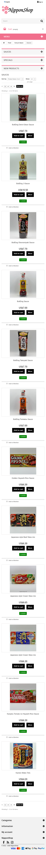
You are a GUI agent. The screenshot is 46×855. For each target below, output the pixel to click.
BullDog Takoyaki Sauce (23, 360)
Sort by (4, 79)
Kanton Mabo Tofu (23, 773)
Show (28, 79)
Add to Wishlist (13, 148)
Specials (8, 60)
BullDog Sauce (23, 301)
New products (11, 68)
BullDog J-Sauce (23, 184)
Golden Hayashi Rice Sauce (23, 478)
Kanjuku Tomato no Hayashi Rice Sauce (23, 714)
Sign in (40, 2)
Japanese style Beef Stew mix (23, 537)
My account (7, 832)
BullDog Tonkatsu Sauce (23, 419)
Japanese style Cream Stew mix (23, 596)
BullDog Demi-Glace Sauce (23, 125)
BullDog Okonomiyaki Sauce (23, 243)
